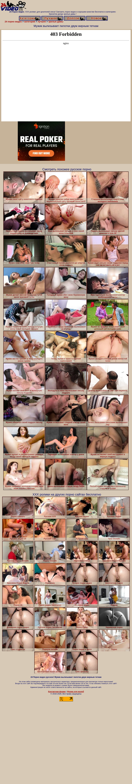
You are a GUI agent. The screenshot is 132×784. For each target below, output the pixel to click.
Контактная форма (57, 692)
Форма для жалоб (75, 692)
